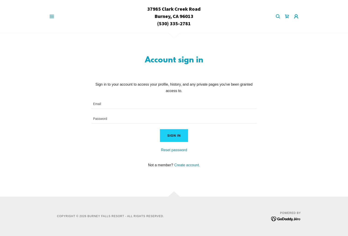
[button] (51, 16)
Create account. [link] (187, 165)
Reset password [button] (174, 150)
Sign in (174, 135)
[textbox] (174, 104)
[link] (174, 24)
